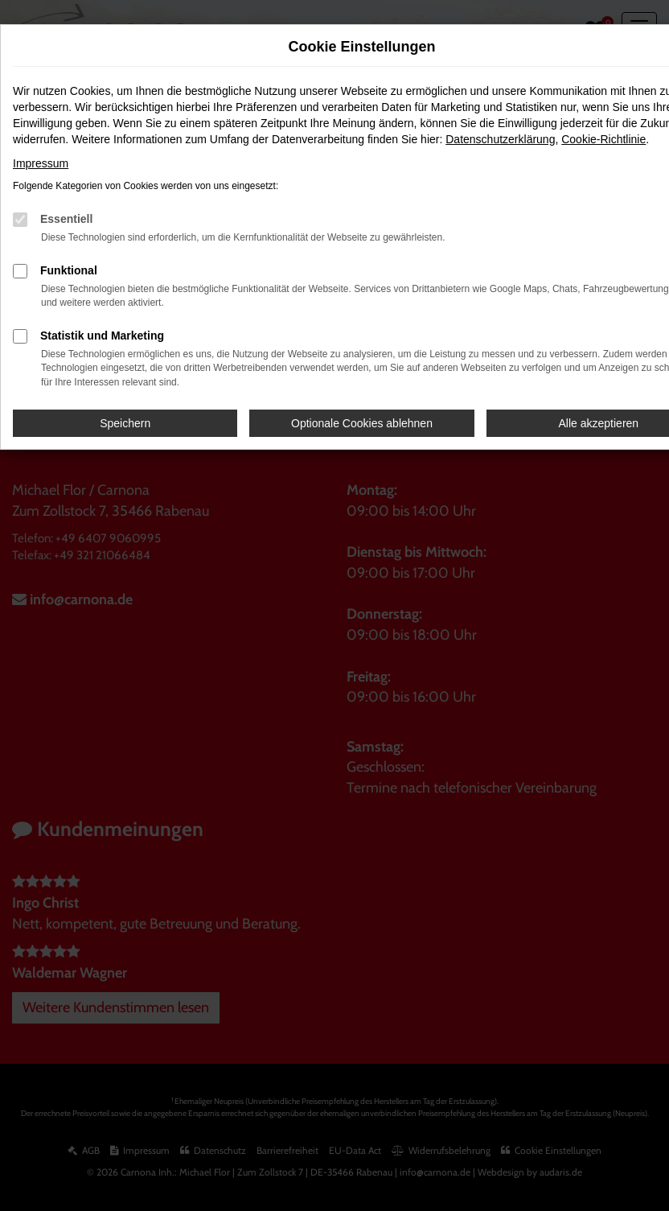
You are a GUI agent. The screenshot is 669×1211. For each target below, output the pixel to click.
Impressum (40, 163)
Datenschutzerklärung (500, 139)
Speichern (125, 423)
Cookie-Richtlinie (603, 139)
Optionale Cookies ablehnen (362, 423)
